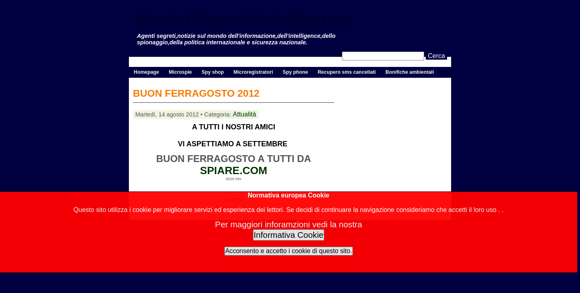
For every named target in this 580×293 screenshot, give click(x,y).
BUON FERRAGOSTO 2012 (196, 93)
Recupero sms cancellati (347, 72)
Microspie (180, 72)
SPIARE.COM (233, 170)
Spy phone (295, 72)
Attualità (244, 114)
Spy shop (212, 72)
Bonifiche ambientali (409, 72)
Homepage (146, 72)
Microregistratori (253, 72)
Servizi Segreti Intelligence (242, 19)
